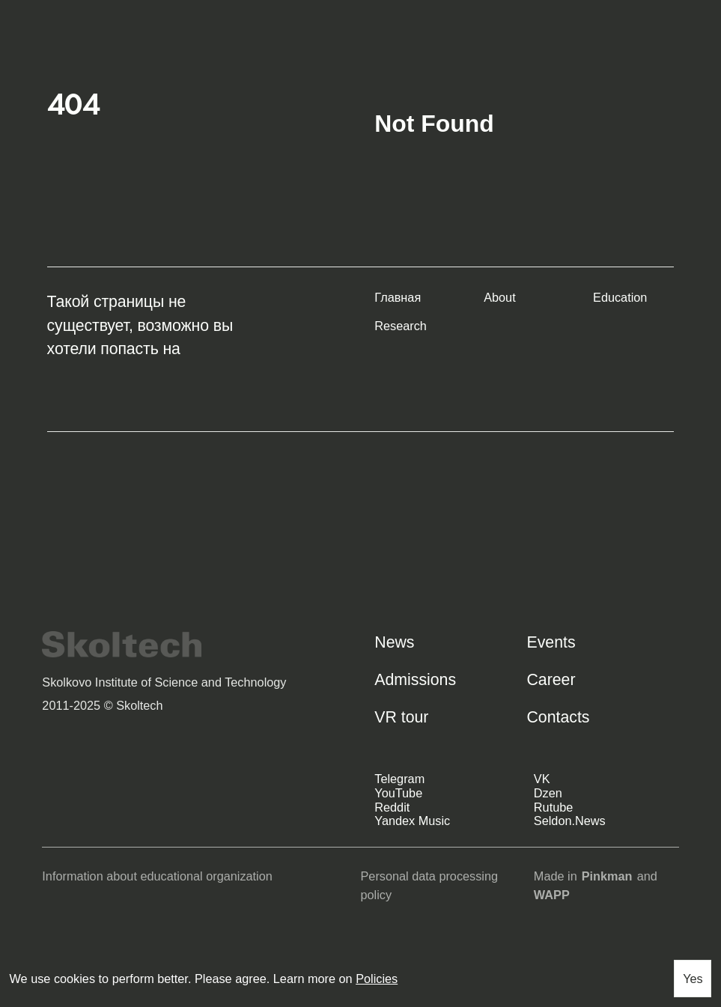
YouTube (398, 793)
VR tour (401, 717)
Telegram (399, 778)
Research (400, 325)
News (394, 642)
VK (542, 778)
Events (550, 642)
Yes (693, 978)
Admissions (415, 680)
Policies (377, 978)
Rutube (553, 807)
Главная (397, 297)
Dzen (548, 793)
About (500, 297)
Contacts (557, 717)
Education (620, 297)
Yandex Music (412, 820)
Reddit (392, 807)
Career (550, 680)
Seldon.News (570, 820)
